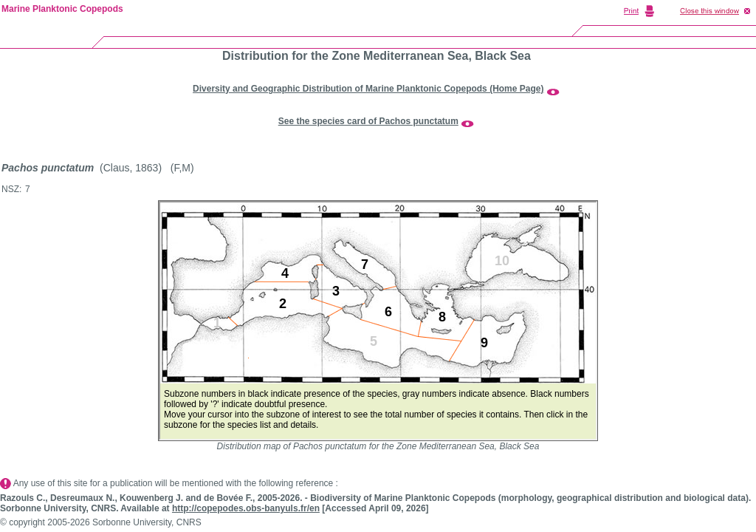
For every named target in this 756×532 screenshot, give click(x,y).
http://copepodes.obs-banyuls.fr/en (246, 508)
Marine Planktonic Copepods (62, 9)
